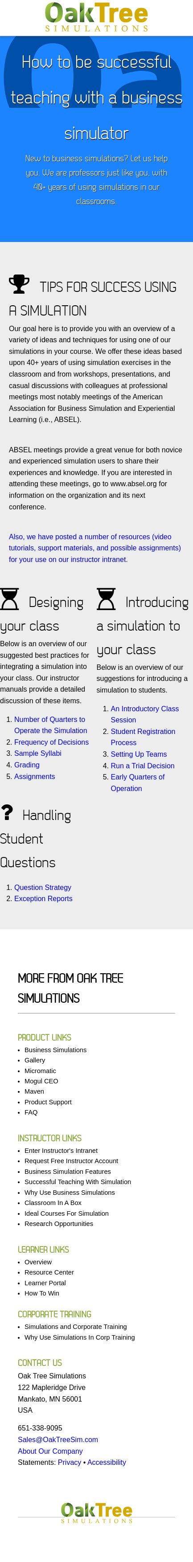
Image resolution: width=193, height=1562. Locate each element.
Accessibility (106, 1462)
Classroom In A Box (53, 1202)
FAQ (31, 1112)
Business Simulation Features (68, 1171)
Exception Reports (43, 898)
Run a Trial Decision (143, 766)
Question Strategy (42, 887)
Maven (34, 1091)
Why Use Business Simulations (70, 1192)
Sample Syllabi (38, 753)
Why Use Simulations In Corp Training (80, 1337)
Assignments (34, 776)
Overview (38, 1262)
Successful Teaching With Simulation (78, 1181)
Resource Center (49, 1272)
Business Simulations (55, 1050)
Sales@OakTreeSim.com (58, 1439)
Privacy (69, 1462)
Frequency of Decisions (51, 742)
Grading (27, 765)
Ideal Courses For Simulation (67, 1213)
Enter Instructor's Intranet (61, 1150)
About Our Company (50, 1451)
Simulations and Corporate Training (76, 1326)
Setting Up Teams (139, 754)
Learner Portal (45, 1283)
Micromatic (40, 1070)
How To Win (42, 1293)
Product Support (48, 1102)
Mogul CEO (41, 1081)
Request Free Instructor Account (71, 1160)
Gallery (35, 1060)
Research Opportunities (59, 1223)
